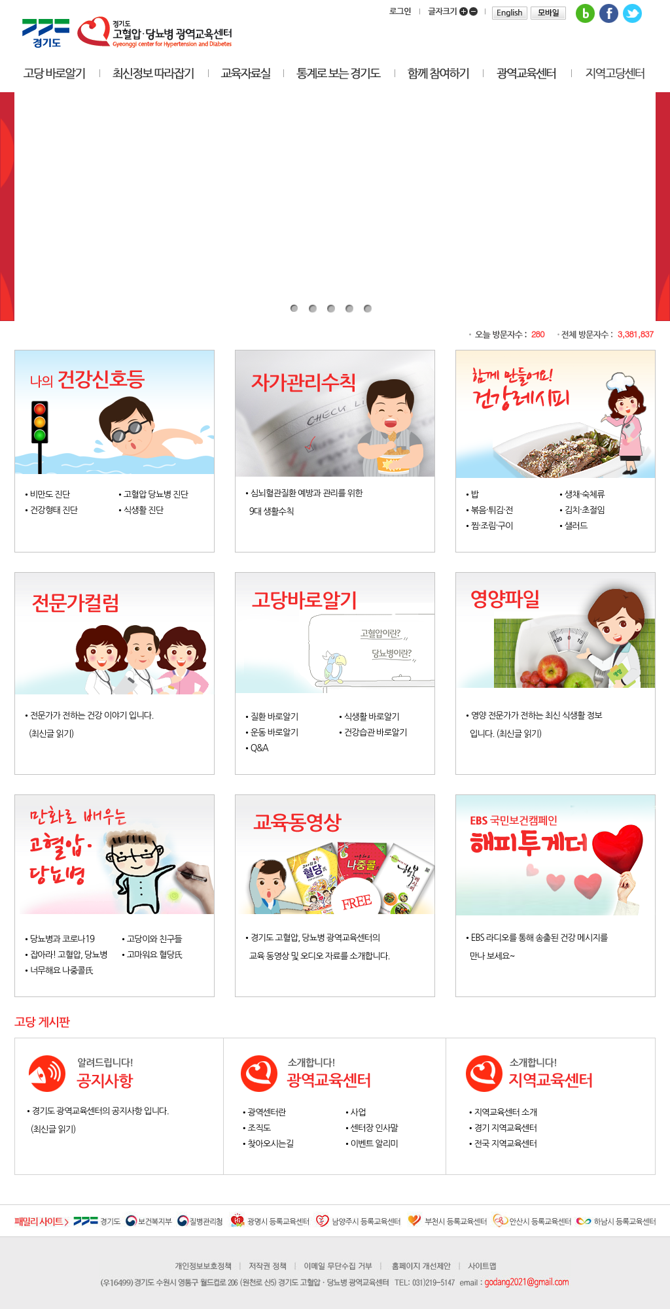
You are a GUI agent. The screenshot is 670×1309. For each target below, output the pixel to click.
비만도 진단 (50, 494)
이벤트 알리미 (374, 1144)
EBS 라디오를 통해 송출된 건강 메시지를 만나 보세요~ (547, 947)
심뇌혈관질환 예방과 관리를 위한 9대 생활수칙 (317, 503)
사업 (358, 1112)
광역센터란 (267, 1112)
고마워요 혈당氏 (155, 955)
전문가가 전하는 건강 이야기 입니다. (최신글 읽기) (97, 725)
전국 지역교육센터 (505, 1144)
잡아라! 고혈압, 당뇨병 (68, 955)
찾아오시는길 (271, 1144)
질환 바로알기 (274, 717)
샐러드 (576, 526)
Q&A (259, 748)
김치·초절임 (585, 510)
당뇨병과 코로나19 (62, 939)
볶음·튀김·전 (492, 510)
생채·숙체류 (585, 494)
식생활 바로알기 (371, 717)
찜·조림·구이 (492, 526)
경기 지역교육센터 (505, 1128)
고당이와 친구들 (154, 939)
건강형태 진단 (54, 510)
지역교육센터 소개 (505, 1112)
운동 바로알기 (274, 732)
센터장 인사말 (374, 1128)
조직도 (259, 1128)
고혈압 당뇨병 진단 (156, 494)
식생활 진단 (144, 510)
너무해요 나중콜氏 (62, 970)
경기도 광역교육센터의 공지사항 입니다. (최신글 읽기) (116, 1120)
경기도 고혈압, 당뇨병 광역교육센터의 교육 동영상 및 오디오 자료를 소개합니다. (327, 947)
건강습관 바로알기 (375, 732)
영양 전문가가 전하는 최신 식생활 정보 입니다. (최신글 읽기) (547, 725)
